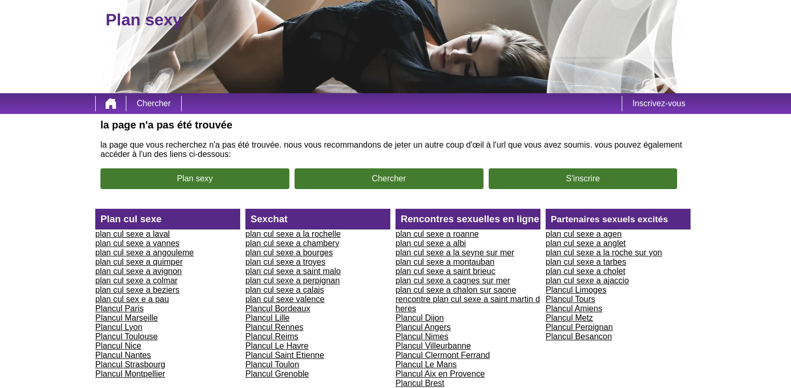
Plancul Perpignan (579, 327)
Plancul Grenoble (277, 373)
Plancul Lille (267, 317)
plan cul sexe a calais (284, 289)
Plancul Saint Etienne (284, 355)
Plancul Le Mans (426, 364)
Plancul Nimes (422, 336)
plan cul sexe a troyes (285, 261)
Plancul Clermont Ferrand (443, 355)
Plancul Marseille (126, 317)
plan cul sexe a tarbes (586, 261)
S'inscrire (582, 178)
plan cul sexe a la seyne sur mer (455, 252)
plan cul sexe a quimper (139, 261)
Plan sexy (195, 178)
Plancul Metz (569, 317)
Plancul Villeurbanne (433, 345)
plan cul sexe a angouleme (144, 252)
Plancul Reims (271, 336)
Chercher (154, 103)
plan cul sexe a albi (431, 243)
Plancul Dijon (420, 317)
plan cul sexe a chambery (292, 243)
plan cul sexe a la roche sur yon (604, 252)
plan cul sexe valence (285, 299)
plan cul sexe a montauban (445, 261)
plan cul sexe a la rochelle (293, 233)
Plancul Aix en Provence (440, 373)
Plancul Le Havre (277, 345)
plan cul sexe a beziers (137, 289)
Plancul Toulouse (126, 336)
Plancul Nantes (123, 355)
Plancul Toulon (272, 364)
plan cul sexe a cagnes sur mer (453, 280)
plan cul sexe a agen (584, 233)
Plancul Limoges (576, 289)
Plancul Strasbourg (130, 364)
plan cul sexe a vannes (137, 243)
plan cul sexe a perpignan (292, 280)
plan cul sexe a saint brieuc (445, 271)
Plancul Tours (570, 299)
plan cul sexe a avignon (138, 271)
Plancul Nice (118, 345)
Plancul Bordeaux (277, 308)
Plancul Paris (119, 308)
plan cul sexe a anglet (586, 243)
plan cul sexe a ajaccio (587, 280)
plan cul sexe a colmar (136, 280)
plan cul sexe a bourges (289, 252)
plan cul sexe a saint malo (293, 271)
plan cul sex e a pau (132, 299)
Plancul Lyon (118, 327)
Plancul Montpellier (130, 373)
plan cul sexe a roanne (437, 233)
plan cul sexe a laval (132, 233)
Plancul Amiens (574, 308)
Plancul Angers (423, 327)
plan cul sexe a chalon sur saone (456, 289)
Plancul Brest (420, 383)
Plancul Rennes (274, 327)
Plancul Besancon (579, 336)
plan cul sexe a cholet (585, 271)
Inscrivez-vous (659, 103)
